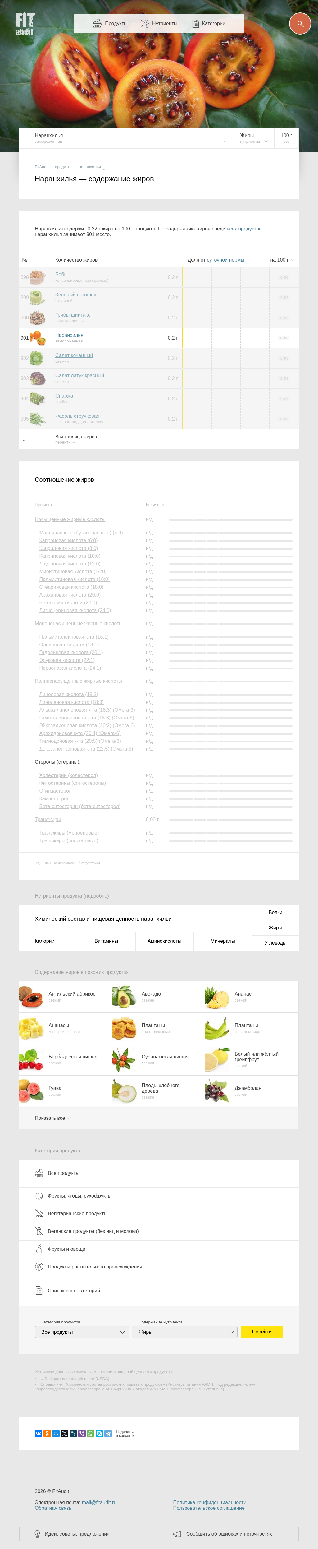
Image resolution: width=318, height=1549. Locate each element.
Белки (275, 912)
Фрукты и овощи (60, 1248)
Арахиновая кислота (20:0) (70, 595)
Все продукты (57, 1173)
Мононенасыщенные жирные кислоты (79, 623)
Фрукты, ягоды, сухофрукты (73, 1195)
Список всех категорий (67, 1290)
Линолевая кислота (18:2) (68, 694)
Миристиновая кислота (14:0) (73, 571)
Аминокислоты (164, 941)
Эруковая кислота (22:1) (67, 660)
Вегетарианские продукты (71, 1213)
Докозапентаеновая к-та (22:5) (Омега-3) (86, 748)
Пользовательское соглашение (208, 1508)
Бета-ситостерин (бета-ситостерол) (79, 806)
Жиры (275, 927)
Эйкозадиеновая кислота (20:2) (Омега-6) (87, 725)
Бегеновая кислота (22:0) (68, 602)
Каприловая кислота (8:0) (68, 548)
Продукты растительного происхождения (88, 1266)
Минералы (223, 941)
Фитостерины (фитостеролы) (72, 783)
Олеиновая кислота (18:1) (69, 644)
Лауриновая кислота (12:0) (69, 563)
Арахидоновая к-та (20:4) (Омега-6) (79, 733)
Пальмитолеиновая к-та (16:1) (74, 637)
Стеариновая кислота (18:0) (71, 587)
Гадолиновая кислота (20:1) (71, 652)
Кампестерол (54, 798)
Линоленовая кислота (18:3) (71, 702)
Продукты (116, 23)
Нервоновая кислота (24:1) (70, 668)
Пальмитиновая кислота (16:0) (74, 579)
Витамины (106, 941)
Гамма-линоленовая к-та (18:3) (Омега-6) (86, 717)
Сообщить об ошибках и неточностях (229, 1534)
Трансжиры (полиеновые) (68, 840)
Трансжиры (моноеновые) (69, 832)
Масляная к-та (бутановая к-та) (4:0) (81, 532)
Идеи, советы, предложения (77, 1534)
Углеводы (276, 943)
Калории (44, 941)
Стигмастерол (55, 790)
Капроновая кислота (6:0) (68, 540)
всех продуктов (244, 228)
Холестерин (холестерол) (68, 775)
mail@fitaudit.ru (99, 1502)
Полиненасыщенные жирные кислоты (78, 681)
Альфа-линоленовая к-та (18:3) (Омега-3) (87, 710)
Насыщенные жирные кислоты (70, 519)
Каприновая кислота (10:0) (69, 556)
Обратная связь (53, 1508)
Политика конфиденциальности (209, 1502)
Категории (213, 23)
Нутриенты (164, 23)
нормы (225, 260)
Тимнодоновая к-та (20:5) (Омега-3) (80, 741)
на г (280, 260)
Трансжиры (48, 819)
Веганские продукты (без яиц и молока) (87, 1231)
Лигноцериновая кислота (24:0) (75, 610)
